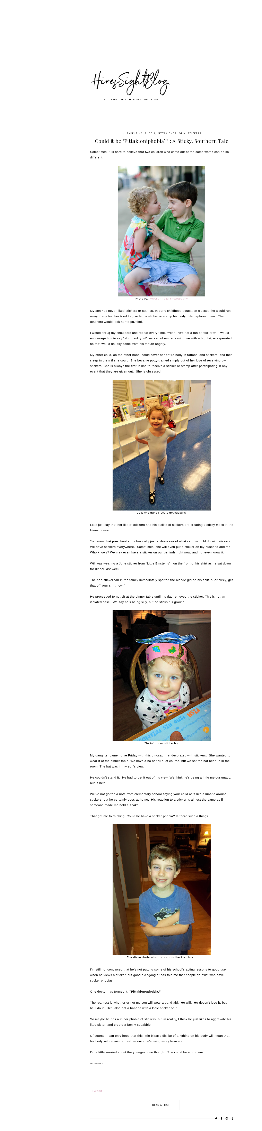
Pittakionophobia (171, 133)
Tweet (97, 1091)
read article (161, 1105)
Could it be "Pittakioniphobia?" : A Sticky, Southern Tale (162, 140)
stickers (194, 133)
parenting (135, 133)
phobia (150, 133)
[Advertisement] (123, 38)
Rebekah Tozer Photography (168, 298)
